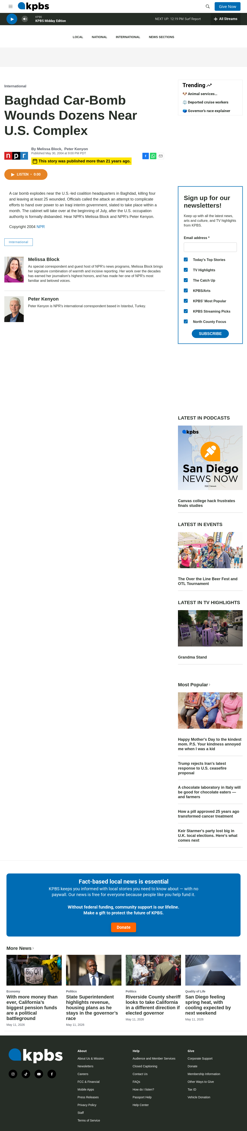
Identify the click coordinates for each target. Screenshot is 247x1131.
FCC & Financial (89, 1081)
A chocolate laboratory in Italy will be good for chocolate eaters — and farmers (209, 792)
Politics (71, 991)
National (99, 37)
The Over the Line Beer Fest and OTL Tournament (208, 581)
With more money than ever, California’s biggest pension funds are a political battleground (32, 1007)
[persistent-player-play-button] (12, 21)
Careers (83, 1074)
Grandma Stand (192, 657)
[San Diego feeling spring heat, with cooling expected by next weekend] (213, 970)
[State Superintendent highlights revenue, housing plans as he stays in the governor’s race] (93, 970)
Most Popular (194, 684)
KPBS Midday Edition (50, 23)
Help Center (141, 1105)
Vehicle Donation (199, 1097)
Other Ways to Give (201, 1081)
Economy (13, 991)
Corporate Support (200, 1058)
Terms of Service (89, 1120)
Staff (81, 1112)
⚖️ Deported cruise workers (205, 102)
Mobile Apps (86, 1089)
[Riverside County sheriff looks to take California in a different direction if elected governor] (153, 970)
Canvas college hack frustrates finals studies (206, 503)
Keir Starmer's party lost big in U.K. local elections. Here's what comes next (207, 835)
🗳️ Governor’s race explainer (206, 111)
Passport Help (142, 1097)
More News (20, 948)
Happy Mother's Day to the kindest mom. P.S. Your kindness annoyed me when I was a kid (209, 744)
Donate (124, 927)
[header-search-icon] (208, 6)
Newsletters (85, 1066)
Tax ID (192, 1089)
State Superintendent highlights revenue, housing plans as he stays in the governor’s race (92, 1007)
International (128, 37)
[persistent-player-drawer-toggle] (226, 21)
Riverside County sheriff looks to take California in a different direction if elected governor (153, 1005)
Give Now (227, 6)
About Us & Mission (91, 1058)
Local (78, 37)
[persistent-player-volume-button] (24, 21)
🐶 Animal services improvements (198, 96)
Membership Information (204, 1074)
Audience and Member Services (154, 1058)
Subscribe (210, 334)
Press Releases (88, 1097)
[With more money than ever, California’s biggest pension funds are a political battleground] (34, 970)
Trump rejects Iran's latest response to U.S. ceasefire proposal (202, 768)
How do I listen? (143, 1089)
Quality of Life (195, 991)
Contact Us (140, 1074)
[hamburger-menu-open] (10, 6)
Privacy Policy (87, 1105)
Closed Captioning (145, 1066)
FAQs (136, 1081)
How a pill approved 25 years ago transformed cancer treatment (208, 813)
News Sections (161, 37)
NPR (41, 227)
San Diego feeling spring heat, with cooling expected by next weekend (208, 1005)
